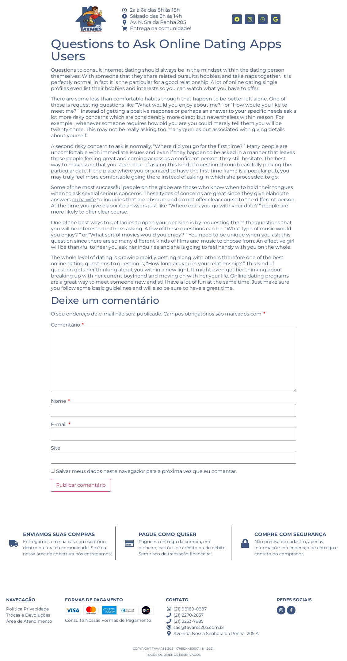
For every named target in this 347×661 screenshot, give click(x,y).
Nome (60, 401)
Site (55, 448)
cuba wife (84, 199)
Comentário (67, 325)
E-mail (60, 424)
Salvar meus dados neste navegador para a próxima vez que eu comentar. (146, 471)
